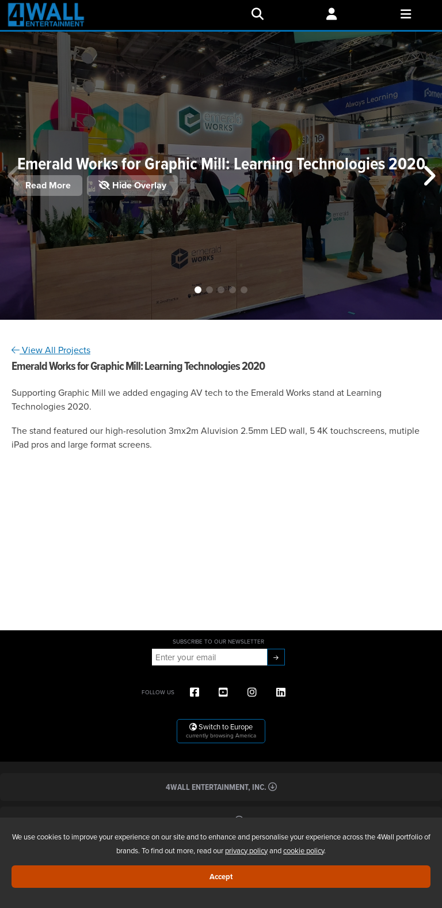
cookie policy (303, 850)
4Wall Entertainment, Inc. (221, 787)
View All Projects (51, 349)
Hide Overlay (132, 185)
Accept (221, 876)
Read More (48, 185)
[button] (198, 289)
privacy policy (246, 850)
